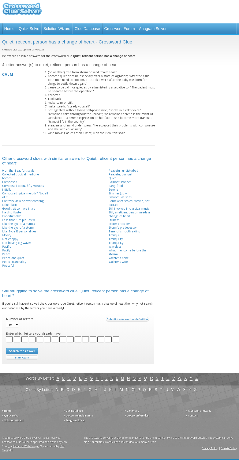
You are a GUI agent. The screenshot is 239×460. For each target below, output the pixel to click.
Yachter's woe (118, 262)
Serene (113, 189)
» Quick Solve (10, 415)
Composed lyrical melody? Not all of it (25, 195)
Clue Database (87, 29)
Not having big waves (16, 243)
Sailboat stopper (120, 182)
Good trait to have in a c (18, 208)
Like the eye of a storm (18, 227)
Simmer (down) (119, 193)
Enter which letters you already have (33, 333)
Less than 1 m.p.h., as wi (19, 220)
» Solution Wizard (12, 420)
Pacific (6, 246)
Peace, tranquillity (14, 262)
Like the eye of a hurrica (18, 224)
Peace (6, 254)
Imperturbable (11, 216)
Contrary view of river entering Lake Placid (23, 203)
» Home (6, 411)
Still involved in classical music (129, 208)
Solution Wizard (57, 29)
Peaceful (8, 265)
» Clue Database (73, 411)
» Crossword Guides (136, 415)
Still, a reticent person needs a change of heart (129, 214)
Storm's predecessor (123, 227)
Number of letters (19, 319)
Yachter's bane (119, 258)
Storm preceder (119, 224)
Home (9, 29)
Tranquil (114, 235)
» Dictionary (131, 411)
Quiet (112, 178)
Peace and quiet (13, 258)
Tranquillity (116, 243)
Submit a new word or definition (128, 320)
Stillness (114, 220)
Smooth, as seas (120, 197)
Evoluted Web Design (26, 446)
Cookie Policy (229, 448)
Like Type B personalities (19, 231)
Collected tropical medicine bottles (20, 176)
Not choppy (10, 239)
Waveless (115, 246)
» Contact (192, 415)
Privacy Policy (210, 448)
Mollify (6, 235)
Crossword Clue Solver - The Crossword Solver (22, 10)
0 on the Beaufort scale (18, 170)
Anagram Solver (153, 29)
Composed (9, 182)
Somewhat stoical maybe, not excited (129, 203)
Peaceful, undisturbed (123, 170)
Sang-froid (116, 186)
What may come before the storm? (127, 252)
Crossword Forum (119, 29)
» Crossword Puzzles (198, 411)
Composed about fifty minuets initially (23, 187)
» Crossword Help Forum (78, 415)
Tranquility (116, 239)
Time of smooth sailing (124, 231)
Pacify (6, 250)
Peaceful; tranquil (120, 174)
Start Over (22, 358)
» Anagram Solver (74, 420)
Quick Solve (29, 29)
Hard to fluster (12, 212)
